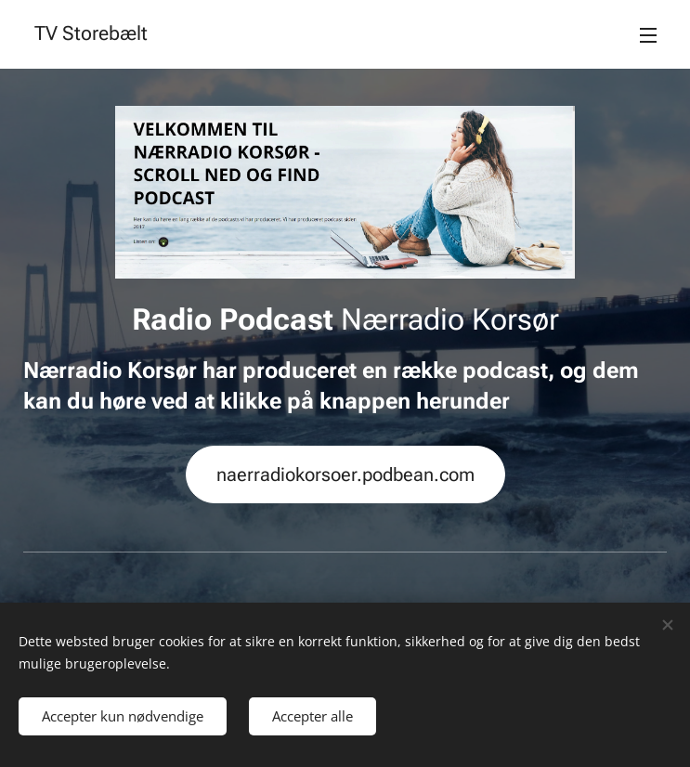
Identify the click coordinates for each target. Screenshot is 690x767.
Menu (648, 35)
